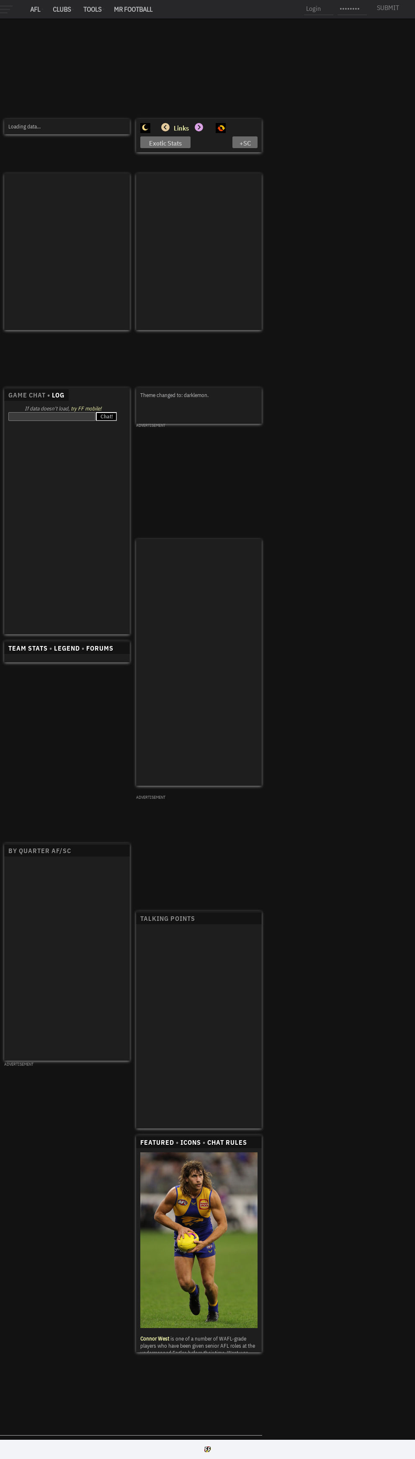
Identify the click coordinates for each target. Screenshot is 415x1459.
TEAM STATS (28, 648)
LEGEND (67, 648)
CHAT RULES (227, 1142)
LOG (58, 395)
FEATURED (157, 1142)
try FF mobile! (86, 408)
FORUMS (99, 648)
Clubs (62, 9)
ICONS (190, 1142)
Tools (92, 9)
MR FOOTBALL (133, 9)
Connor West (154, 1338)
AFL (35, 9)
